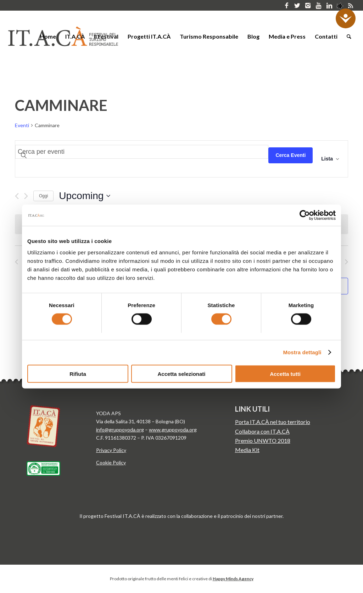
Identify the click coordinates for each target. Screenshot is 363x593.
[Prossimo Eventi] (26, 196)
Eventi (22, 125)
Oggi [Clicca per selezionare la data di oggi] (43, 195)
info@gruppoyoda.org (120, 430)
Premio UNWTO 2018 (262, 440)
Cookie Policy (111, 462)
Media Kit (247, 449)
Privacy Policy (111, 450)
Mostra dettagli (302, 352)
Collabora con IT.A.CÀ (262, 431)
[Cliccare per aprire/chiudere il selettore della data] (84, 196)
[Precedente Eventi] (17, 196)
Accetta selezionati (181, 374)
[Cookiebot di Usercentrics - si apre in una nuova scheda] (305, 215)
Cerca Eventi (290, 155)
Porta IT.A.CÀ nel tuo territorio (272, 421)
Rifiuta (77, 374)
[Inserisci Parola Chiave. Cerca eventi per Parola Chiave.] (141, 152)
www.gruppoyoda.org (173, 430)
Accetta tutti (285, 374)
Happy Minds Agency (233, 578)
